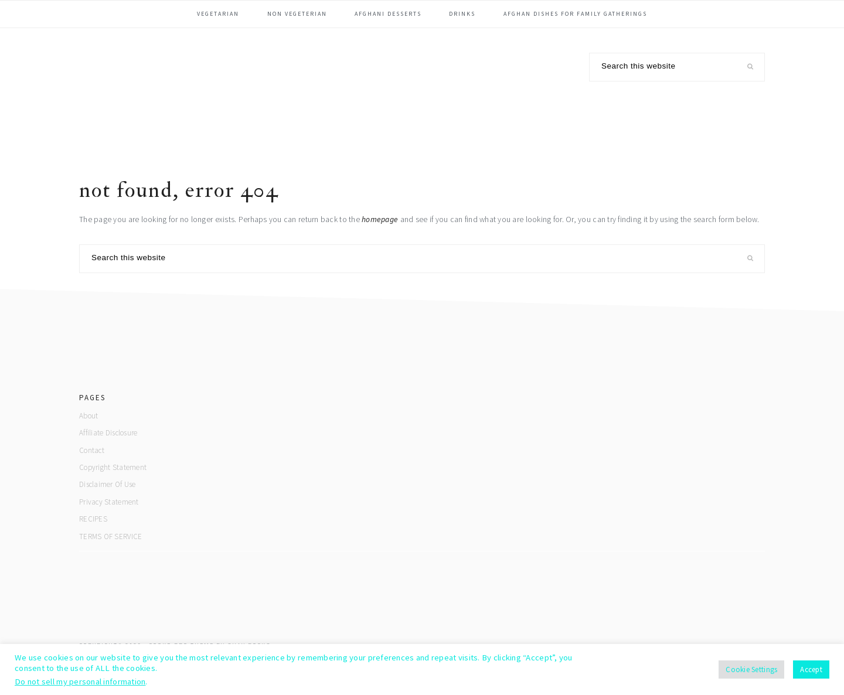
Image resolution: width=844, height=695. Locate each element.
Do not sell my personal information (80, 681)
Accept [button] (811, 669)
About (88, 416)
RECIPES (93, 519)
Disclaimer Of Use (107, 484)
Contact (91, 450)
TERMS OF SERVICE (110, 536)
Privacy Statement (109, 502)
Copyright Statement (113, 467)
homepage (380, 219)
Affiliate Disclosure (108, 433)
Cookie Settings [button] (751, 669)
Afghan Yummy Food (167, 90)
